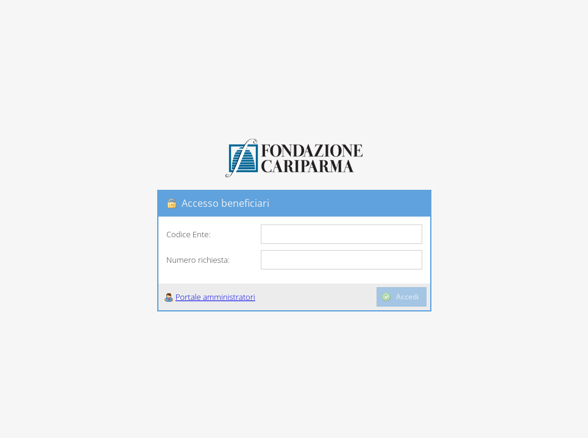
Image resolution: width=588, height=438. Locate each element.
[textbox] (341, 234)
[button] (267, 296)
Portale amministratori (215, 296)
